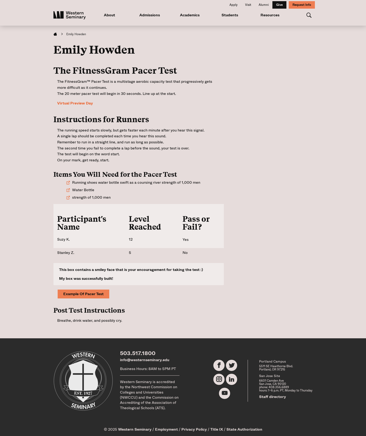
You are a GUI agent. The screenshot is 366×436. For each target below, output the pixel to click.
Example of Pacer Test (83, 294)
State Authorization (244, 429)
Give (279, 5)
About (109, 15)
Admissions (149, 15)
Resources (269, 15)
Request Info (301, 5)
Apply (233, 5)
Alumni (264, 5)
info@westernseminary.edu (144, 360)
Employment (166, 429)
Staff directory (272, 396)
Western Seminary (134, 429)
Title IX (216, 429)
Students (230, 15)
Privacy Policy (194, 429)
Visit (248, 5)
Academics (190, 15)
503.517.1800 (137, 353)
